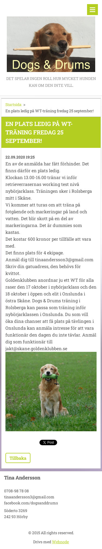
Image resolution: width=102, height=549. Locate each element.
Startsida (13, 104)
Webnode (60, 541)
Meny (92, 9)
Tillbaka (18, 458)
